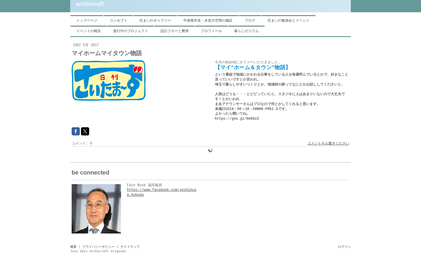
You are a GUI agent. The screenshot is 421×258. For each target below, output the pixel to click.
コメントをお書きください (328, 144)
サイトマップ (130, 247)
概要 (73, 247)
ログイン (344, 247)
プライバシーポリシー (98, 247)
